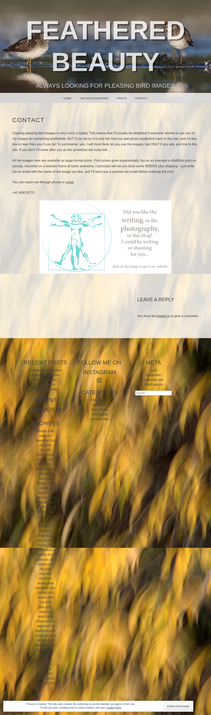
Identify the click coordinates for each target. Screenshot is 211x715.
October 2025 (45, 430)
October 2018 (45, 483)
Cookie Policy (113, 707)
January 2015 (45, 625)
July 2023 (45, 444)
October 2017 (45, 511)
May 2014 (45, 663)
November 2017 (45, 506)
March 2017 (45, 535)
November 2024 (45, 440)
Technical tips (99, 409)
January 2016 (45, 582)
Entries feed (153, 374)
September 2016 (45, 559)
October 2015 (45, 592)
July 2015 (45, 601)
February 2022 (45, 454)
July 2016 (45, 568)
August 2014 (45, 649)
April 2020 (45, 463)
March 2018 (45, 492)
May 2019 (45, 478)
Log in (153, 370)
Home (67, 98)
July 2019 (45, 473)
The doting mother (45, 379)
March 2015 (45, 616)
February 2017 (45, 540)
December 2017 (45, 502)
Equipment (99, 404)
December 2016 (45, 549)
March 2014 (45, 673)
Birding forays (99, 399)
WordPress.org (153, 384)
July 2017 (45, 521)
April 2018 (45, 487)
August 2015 (45, 597)
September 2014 (45, 644)
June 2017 (45, 525)
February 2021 (45, 459)
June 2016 (45, 573)
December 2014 (45, 630)
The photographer (94, 98)
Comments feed (153, 379)
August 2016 (45, 563)
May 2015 (45, 606)
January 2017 (45, 544)
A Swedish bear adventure (45, 370)
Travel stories (99, 414)
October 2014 (45, 639)
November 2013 (45, 682)
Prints (122, 98)
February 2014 (45, 678)
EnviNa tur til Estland (45, 388)
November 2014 (45, 635)
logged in (163, 316)
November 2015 (45, 587)
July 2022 (45, 449)
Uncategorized (99, 418)
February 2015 (45, 621)
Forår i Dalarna (45, 384)
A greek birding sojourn (45, 374)
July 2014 (45, 654)
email (70, 182)
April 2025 (45, 435)
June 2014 (45, 659)
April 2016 (45, 578)
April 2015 (45, 611)
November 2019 (45, 468)
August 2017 (45, 516)
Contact (141, 98)
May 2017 (45, 530)
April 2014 (45, 668)
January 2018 (45, 497)
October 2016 (45, 554)
